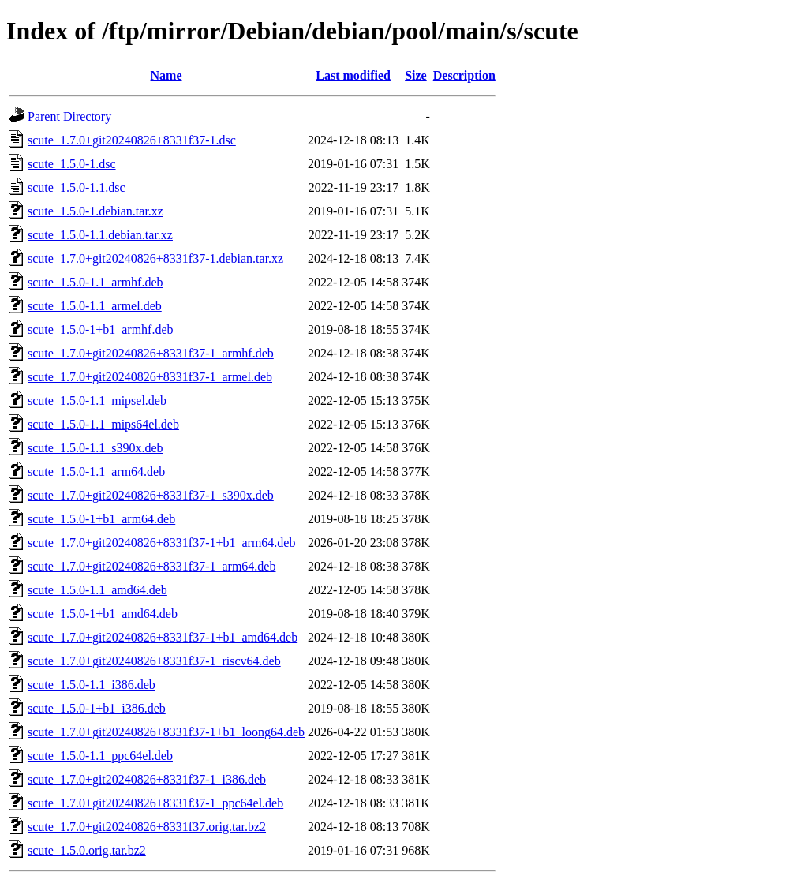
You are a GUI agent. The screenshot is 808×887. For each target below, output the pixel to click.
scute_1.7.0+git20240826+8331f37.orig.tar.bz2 (147, 826)
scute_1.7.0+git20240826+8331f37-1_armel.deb (150, 377)
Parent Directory (69, 116)
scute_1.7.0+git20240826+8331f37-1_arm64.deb (151, 566)
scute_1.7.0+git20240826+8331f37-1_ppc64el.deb (155, 803)
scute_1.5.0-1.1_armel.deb (95, 306)
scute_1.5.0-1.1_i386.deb (91, 684)
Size (416, 75)
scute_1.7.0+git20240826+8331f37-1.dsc (132, 140)
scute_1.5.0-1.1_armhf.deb (95, 282)
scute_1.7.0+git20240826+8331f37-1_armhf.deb (151, 353)
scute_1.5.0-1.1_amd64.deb (97, 590)
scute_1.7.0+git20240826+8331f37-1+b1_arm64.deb (161, 542)
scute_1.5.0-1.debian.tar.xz (95, 211)
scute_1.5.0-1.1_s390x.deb (95, 448)
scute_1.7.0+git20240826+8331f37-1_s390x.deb (151, 495)
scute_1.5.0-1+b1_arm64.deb (101, 519)
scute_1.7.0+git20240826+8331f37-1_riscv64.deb (154, 661)
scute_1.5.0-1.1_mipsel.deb (97, 400)
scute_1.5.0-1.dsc (72, 163)
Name (166, 75)
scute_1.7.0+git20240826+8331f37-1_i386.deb (147, 779)
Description (464, 75)
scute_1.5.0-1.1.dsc (76, 187)
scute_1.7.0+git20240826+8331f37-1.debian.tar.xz (155, 258)
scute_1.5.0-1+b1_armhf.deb (101, 329)
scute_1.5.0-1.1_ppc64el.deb (100, 755)
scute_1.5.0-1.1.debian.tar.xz (100, 234)
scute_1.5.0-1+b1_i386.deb (97, 708)
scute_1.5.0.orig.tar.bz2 (87, 850)
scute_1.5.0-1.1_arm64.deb (96, 471)
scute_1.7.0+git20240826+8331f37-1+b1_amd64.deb (162, 637)
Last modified (353, 75)
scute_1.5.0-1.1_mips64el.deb (103, 424)
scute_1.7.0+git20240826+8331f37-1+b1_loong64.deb (166, 732)
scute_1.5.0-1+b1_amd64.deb (103, 613)
